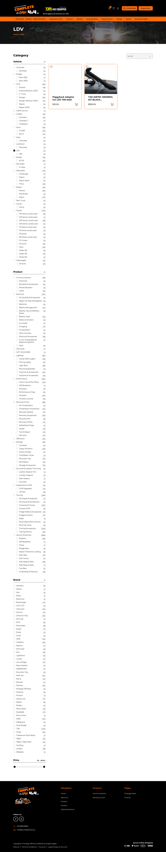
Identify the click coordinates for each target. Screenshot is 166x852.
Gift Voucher (19, 19)
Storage (120, 19)
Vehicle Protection (40, 19)
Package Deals (130, 793)
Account (42, 847)
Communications (93, 19)
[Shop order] (140, 56)
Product (64, 801)
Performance (83, 24)
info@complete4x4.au (26, 830)
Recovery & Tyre (108, 19)
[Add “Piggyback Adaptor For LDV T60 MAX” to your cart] (75, 104)
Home (16, 34)
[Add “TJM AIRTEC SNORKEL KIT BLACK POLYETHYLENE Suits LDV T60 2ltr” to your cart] (111, 104)
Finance (128, 797)
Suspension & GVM (57, 19)
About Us (64, 797)
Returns (16, 847)
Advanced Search (67, 809)
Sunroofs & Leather (142, 19)
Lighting (80, 19)
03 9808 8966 (22, 826)
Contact (64, 805)
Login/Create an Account (57, 847)
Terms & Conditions (29, 847)
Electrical (70, 19)
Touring (129, 19)
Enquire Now (145, 8)
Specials (28, 19)
